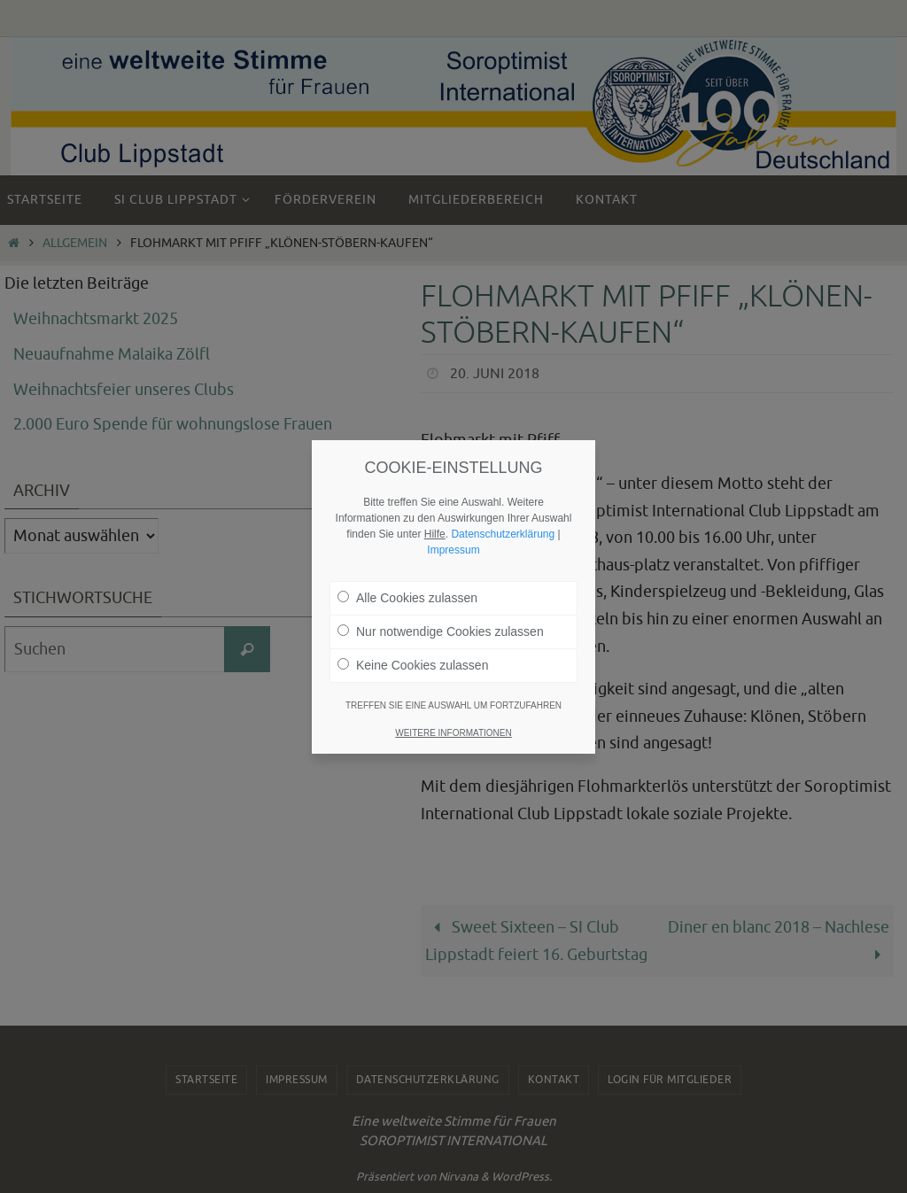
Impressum (453, 548)
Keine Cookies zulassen (412, 663)
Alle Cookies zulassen (407, 596)
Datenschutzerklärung (502, 532)
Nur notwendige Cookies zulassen (440, 630)
